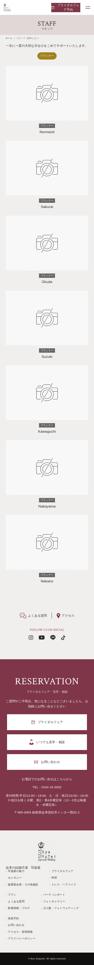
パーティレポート (54, 894)
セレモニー (15, 877)
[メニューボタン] (88, 7)
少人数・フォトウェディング (61, 908)
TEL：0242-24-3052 (47, 787)
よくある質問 (16, 901)
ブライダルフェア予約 (68, 7)
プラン (12, 894)
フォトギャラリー (54, 901)
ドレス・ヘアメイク (63, 884)
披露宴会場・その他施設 (23, 884)
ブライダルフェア (62, 871)
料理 (54, 877)
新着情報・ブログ (19, 908)
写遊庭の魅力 (16, 871)
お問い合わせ (16, 925)
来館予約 (13, 918)
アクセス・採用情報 (20, 931)
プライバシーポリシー (21, 938)
